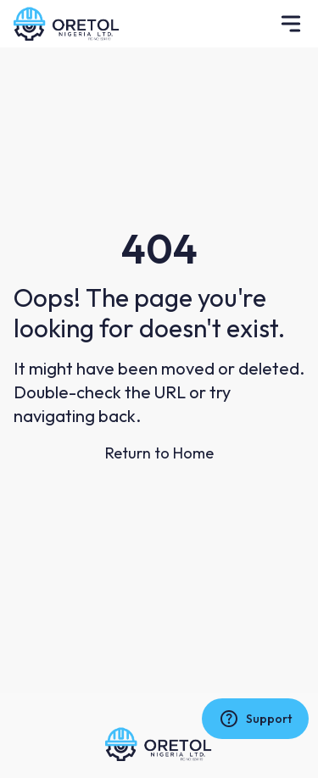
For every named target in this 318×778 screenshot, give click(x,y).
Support (255, 719)
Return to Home (159, 453)
